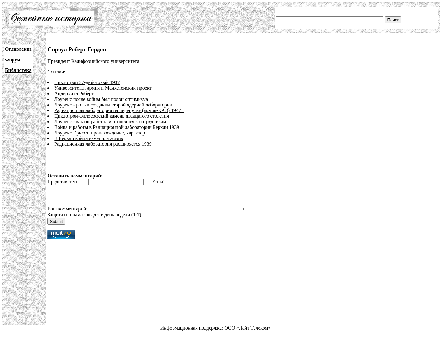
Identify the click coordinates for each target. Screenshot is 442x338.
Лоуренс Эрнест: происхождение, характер (99, 132)
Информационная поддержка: (192, 332)
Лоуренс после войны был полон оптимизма (101, 99)
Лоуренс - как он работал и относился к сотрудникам (110, 121)
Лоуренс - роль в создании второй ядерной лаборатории (113, 104)
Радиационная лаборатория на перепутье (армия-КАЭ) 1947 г (119, 110)
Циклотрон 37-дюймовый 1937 (87, 82)
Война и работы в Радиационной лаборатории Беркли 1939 (116, 127)
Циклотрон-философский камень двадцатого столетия (111, 116)
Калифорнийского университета (105, 61)
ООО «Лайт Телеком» (247, 332)
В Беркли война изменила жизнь (88, 138)
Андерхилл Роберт (73, 93)
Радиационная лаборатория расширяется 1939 (102, 144)
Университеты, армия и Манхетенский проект (102, 88)
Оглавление (18, 49)
